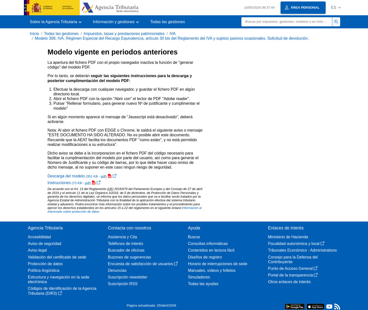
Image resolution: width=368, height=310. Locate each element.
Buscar (194, 237)
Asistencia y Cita (122, 237)
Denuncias (117, 270)
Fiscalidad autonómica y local (296, 243)
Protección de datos (45, 264)
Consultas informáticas (208, 243)
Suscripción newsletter (127, 277)
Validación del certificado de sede (57, 257)
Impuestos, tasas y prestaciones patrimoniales (124, 34)
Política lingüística (43, 270)
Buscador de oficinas (126, 250)
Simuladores (199, 277)
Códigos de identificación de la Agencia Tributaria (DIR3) (62, 290)
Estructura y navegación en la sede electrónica (58, 279)
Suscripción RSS (122, 284)
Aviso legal (37, 250)
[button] (336, 7)
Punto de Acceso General (293, 268)
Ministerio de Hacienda (288, 237)
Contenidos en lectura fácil (211, 250)
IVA (172, 34)
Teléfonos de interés (125, 243)
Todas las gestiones (167, 22)
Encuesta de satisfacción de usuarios (143, 264)
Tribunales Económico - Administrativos (302, 250)
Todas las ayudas (203, 284)
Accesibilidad (39, 237)
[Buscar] (286, 21)
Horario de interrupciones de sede (217, 264)
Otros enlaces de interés (289, 282)
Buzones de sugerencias (129, 257)
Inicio (34, 34)
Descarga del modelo (82, 176)
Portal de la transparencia (293, 275)
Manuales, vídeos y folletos (211, 270)
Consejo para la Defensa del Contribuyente (293, 259)
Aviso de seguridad (44, 243)
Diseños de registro (205, 257)
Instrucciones (74, 183)
